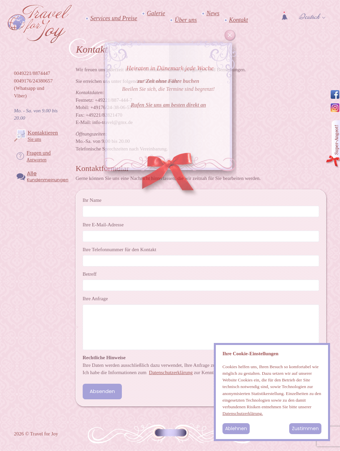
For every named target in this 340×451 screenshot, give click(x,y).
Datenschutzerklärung (171, 372)
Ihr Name (92, 200)
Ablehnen (236, 428)
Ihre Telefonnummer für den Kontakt (119, 249)
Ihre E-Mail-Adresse (103, 224)
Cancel (230, 35)
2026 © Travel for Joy (36, 433)
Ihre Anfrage (95, 298)
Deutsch (309, 17)
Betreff (90, 274)
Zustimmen (305, 428)
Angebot (332, 144)
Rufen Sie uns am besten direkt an (168, 105)
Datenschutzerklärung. (242, 413)
